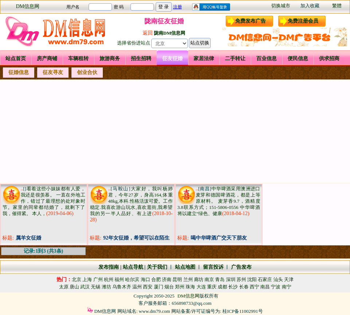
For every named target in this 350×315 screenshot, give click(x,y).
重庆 (212, 286)
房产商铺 (47, 58)
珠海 (190, 286)
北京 (76, 279)
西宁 (254, 286)
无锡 (95, 286)
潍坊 (106, 286)
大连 (201, 286)
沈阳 (252, 279)
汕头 (278, 279)
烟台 (169, 286)
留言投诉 (213, 267)
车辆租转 (78, 58)
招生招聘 (141, 58)
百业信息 (266, 58)
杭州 (108, 279)
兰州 (188, 279)
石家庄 (265, 279)
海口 (145, 279)
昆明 (177, 279)
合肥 (156, 279)
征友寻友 (53, 72)
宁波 (275, 286)
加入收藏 (309, 5)
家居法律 (204, 58)
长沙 (233, 286)
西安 (147, 286)
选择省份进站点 (133, 43)
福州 (119, 279)
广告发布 (241, 267)
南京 (209, 279)
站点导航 (133, 267)
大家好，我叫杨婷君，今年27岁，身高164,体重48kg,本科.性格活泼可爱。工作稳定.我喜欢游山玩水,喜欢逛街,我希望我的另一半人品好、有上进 (131, 201)
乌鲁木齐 (121, 286)
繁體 (337, 5)
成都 (222, 286)
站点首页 (15, 58)
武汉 (85, 286)
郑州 (179, 286)
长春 (244, 286)
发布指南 (108, 267)
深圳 (231, 279)
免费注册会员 (303, 21)
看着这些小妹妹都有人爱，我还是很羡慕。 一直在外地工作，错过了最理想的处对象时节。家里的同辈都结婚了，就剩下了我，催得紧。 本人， (44, 201)
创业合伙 (87, 72)
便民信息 (298, 58)
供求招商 (329, 58)
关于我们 (157, 267)
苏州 (241, 279)
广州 (98, 279)
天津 (288, 279)
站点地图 (184, 267)
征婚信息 (18, 72)
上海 (87, 279)
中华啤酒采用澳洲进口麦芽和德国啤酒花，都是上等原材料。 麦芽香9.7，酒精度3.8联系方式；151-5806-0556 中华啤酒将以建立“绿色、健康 (219, 201)
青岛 (220, 279)
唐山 (74, 286)
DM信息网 (28, 6)
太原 (64, 286)
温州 (137, 286)
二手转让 (235, 58)
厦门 (158, 286)
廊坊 (198, 279)
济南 (166, 279)
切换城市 (280, 5)
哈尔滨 (132, 279)
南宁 (286, 286)
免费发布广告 (250, 21)
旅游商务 (110, 58)
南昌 (265, 286)
